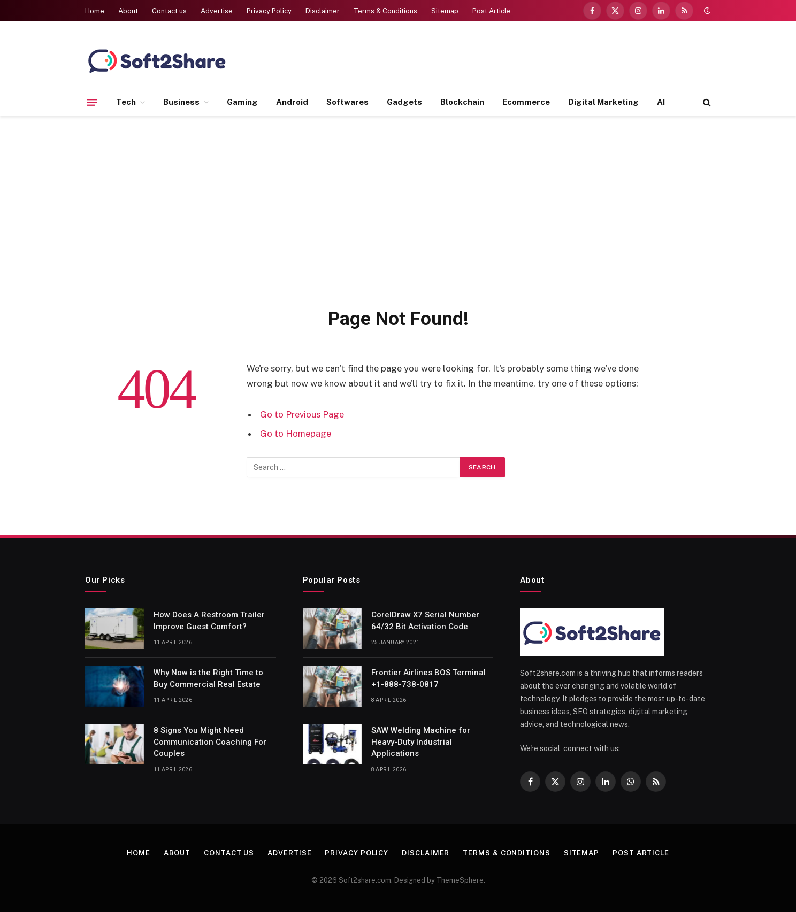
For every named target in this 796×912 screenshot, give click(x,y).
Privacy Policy (269, 11)
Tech (126, 101)
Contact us (169, 11)
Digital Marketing (603, 101)
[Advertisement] (398, 209)
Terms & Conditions (385, 11)
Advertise (217, 11)
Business (181, 101)
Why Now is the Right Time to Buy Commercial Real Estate (208, 678)
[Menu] (92, 102)
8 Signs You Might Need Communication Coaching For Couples (210, 741)
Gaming (242, 101)
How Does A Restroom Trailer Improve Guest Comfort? (209, 620)
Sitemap (444, 11)
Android (292, 101)
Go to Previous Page (302, 414)
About (128, 11)
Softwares (347, 101)
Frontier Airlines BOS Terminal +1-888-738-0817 (428, 678)
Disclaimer (322, 11)
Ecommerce (526, 101)
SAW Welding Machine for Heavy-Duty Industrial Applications (420, 741)
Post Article (491, 11)
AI (661, 101)
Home (94, 11)
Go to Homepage (295, 433)
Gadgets (404, 101)
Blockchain (462, 101)
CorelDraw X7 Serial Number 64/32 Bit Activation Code (425, 620)
